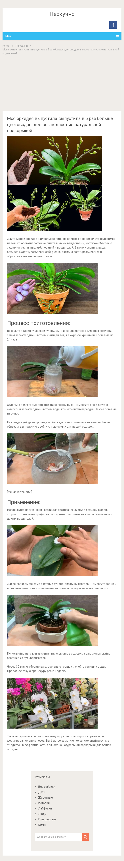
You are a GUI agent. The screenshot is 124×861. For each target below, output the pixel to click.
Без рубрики (46, 786)
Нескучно (62, 14)
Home (6, 45)
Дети (41, 792)
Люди (42, 814)
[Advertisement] (62, 82)
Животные (45, 797)
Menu (8, 36)
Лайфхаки (22, 45)
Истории (44, 803)
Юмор (42, 825)
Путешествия (47, 819)
